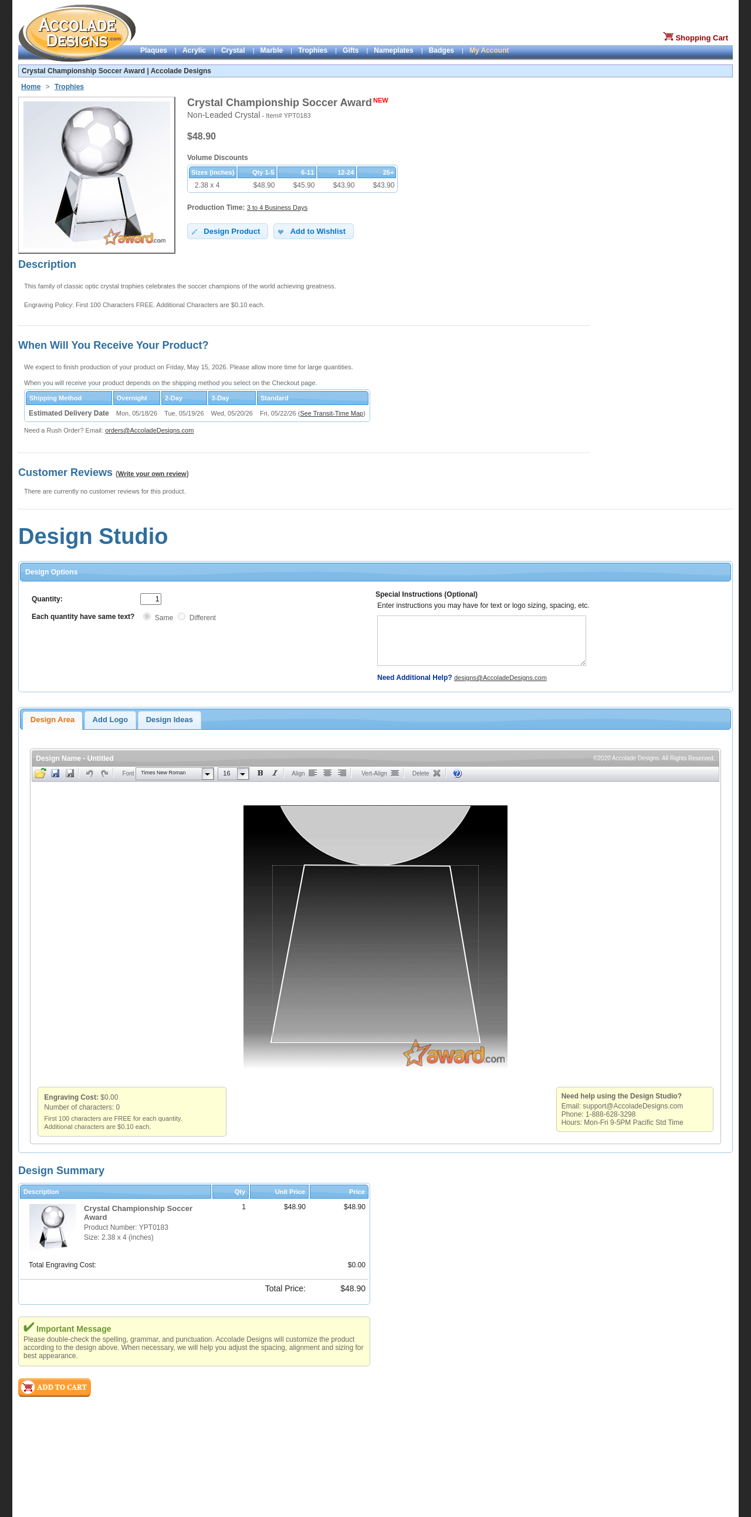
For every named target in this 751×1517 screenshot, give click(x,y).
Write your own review (152, 473)
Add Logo (110, 719)
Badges (441, 50)
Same (164, 618)
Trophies (312, 50)
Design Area (53, 719)
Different (203, 618)
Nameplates (393, 50)
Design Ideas (169, 719)
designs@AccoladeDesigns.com (500, 677)
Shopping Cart (701, 37)
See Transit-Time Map (331, 413)
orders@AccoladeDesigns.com (149, 430)
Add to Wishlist (311, 231)
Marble (272, 50)
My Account (489, 50)
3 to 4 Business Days (277, 207)
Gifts (350, 50)
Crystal (233, 50)
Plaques (153, 50)
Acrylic (194, 50)
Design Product (225, 231)
